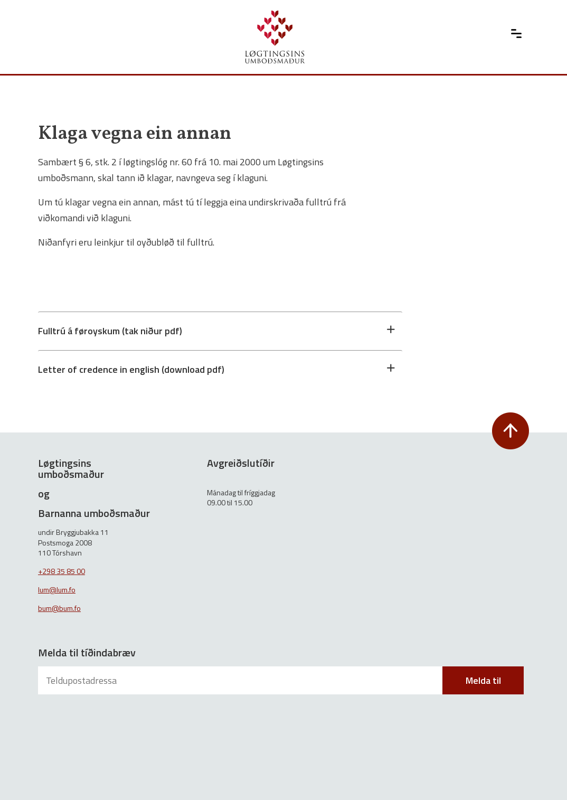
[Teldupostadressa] (241, 680)
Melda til (483, 680)
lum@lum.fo (56, 589)
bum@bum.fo (59, 608)
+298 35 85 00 (61, 571)
